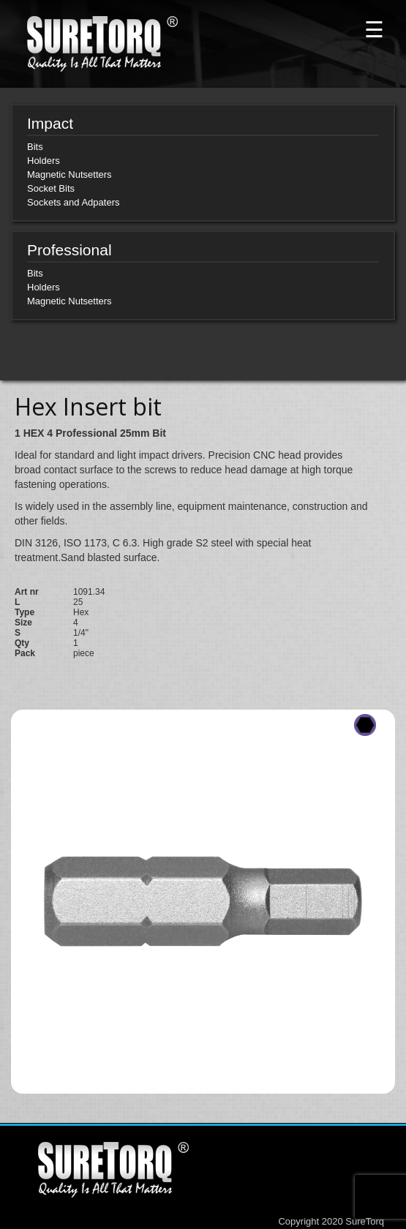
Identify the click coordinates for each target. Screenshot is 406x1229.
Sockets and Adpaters (73, 202)
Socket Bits (51, 188)
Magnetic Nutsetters (69, 174)
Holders (43, 160)
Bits (35, 146)
